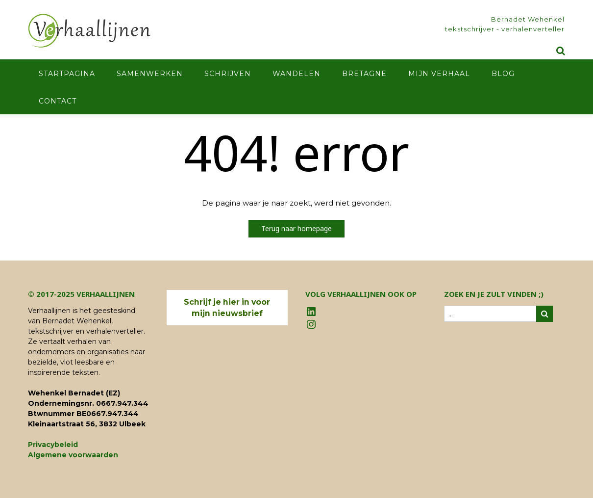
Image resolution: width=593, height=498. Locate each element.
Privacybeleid (53, 444)
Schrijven (227, 73)
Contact (57, 101)
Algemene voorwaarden (73, 454)
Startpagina (67, 73)
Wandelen (296, 73)
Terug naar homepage (296, 228)
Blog (503, 73)
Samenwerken (150, 73)
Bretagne (364, 73)
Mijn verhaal (439, 73)
